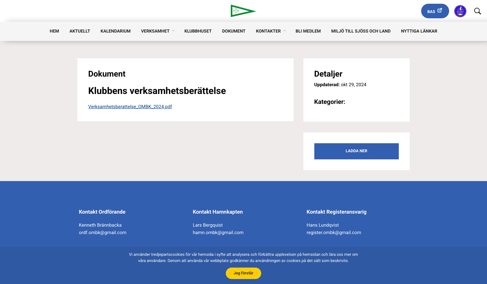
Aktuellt (80, 31)
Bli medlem (308, 31)
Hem (54, 31)
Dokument (233, 31)
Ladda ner (356, 151)
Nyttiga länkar (419, 31)
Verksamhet (155, 31)
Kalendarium (116, 31)
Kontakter (268, 31)
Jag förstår (243, 273)
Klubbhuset (198, 31)
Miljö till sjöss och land (361, 31)
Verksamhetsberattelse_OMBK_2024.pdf (130, 106)
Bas (431, 12)
